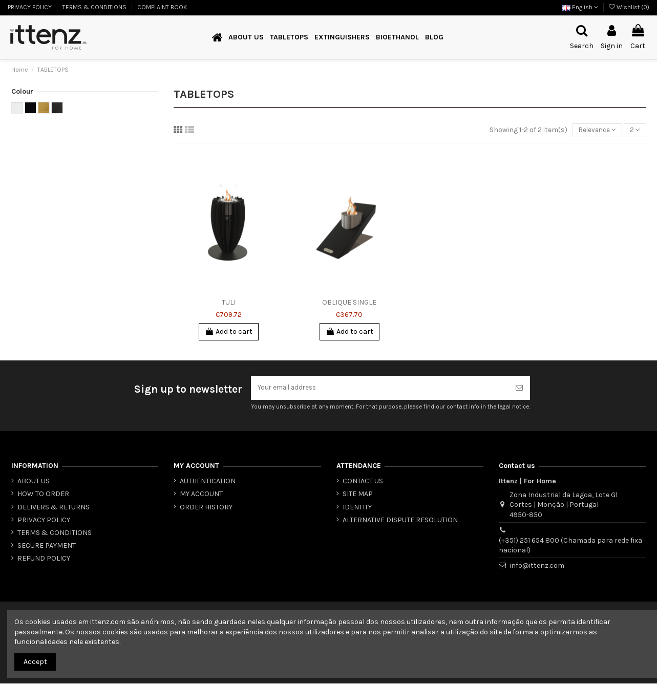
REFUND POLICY (43, 559)
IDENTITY (357, 508)
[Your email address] (379, 388)
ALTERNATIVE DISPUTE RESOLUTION (400, 521)
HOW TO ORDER (43, 495)
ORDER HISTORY (206, 508)
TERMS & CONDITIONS (95, 7)
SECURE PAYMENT (46, 547)
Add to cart (228, 332)
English (580, 7)
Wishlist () (629, 7)
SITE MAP (358, 495)
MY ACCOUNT (201, 495)
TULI (229, 302)
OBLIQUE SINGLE (349, 302)
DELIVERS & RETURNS (53, 508)
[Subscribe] (519, 388)
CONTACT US (363, 482)
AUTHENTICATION (208, 482)
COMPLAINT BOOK (162, 7)
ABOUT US (33, 482)
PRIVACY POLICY (30, 7)
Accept (35, 661)
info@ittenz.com (537, 567)
